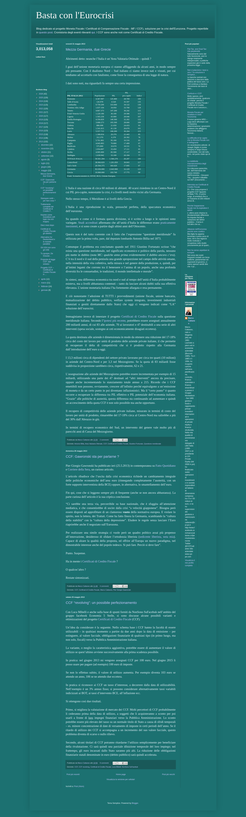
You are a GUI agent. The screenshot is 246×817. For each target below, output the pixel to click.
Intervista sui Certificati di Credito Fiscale (197, 186)
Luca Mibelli (116, 767)
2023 (41, 105)
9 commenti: (105, 763)
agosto (44, 159)
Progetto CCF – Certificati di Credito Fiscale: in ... (48, 271)
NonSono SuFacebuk (130, 767)
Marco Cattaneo (106, 590)
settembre (45, 156)
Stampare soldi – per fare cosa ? (48, 199)
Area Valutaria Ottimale (93, 444)
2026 (41, 94)
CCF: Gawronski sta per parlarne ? (92, 456)
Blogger (135, 803)
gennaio (44, 290)
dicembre (45, 145)
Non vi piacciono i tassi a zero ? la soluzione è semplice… (197, 72)
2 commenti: (105, 440)
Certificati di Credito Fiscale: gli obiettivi (48, 231)
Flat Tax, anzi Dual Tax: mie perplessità (197, 50)
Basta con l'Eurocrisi (75, 15)
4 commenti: (105, 586)
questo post (46, 32)
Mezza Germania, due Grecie (88, 49)
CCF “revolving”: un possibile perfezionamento (101, 603)
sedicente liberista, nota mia (156, 536)
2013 (41, 142)
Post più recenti (73, 774)
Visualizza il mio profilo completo (190, 563)
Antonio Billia (79, 444)
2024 (41, 101)
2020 (41, 116)
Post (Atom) (79, 786)
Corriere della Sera (79, 469)
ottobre (44, 152)
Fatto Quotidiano (166, 465)
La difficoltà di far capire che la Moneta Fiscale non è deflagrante (198, 140)
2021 (41, 112)
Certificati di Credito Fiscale (138, 316)
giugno (44, 167)
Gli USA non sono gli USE (48, 248)
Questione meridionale (152, 444)
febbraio (44, 286)
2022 (41, 109)
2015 (41, 134)
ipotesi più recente (115, 320)
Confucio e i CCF (194, 93)
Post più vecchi (168, 774)
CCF (105, 444)
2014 (41, 138)
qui (93, 32)
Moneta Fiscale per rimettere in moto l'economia (195, 114)
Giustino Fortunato (136, 444)
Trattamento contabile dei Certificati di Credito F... (47, 207)
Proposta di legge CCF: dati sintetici (48, 261)
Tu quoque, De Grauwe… (47, 254)
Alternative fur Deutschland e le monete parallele (48, 240)
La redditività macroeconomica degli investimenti (196, 163)
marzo (44, 283)
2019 (41, 120)
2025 (41, 98)
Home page (121, 774)
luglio (43, 163)
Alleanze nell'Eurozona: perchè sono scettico (197, 230)
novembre (45, 148)
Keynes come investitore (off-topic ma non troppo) (48, 218)
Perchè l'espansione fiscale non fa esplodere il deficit (198, 208)
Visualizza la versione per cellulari (121, 779)
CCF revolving (84, 767)
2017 (41, 127)
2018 (41, 123)
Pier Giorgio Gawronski (122, 590)
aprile (43, 279)
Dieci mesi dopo (47, 225)
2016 (41, 131)
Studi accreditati (88, 222)
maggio (44, 170)
